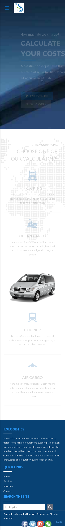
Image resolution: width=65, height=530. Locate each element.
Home (6, 476)
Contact (7, 491)
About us (8, 486)
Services (7, 481)
